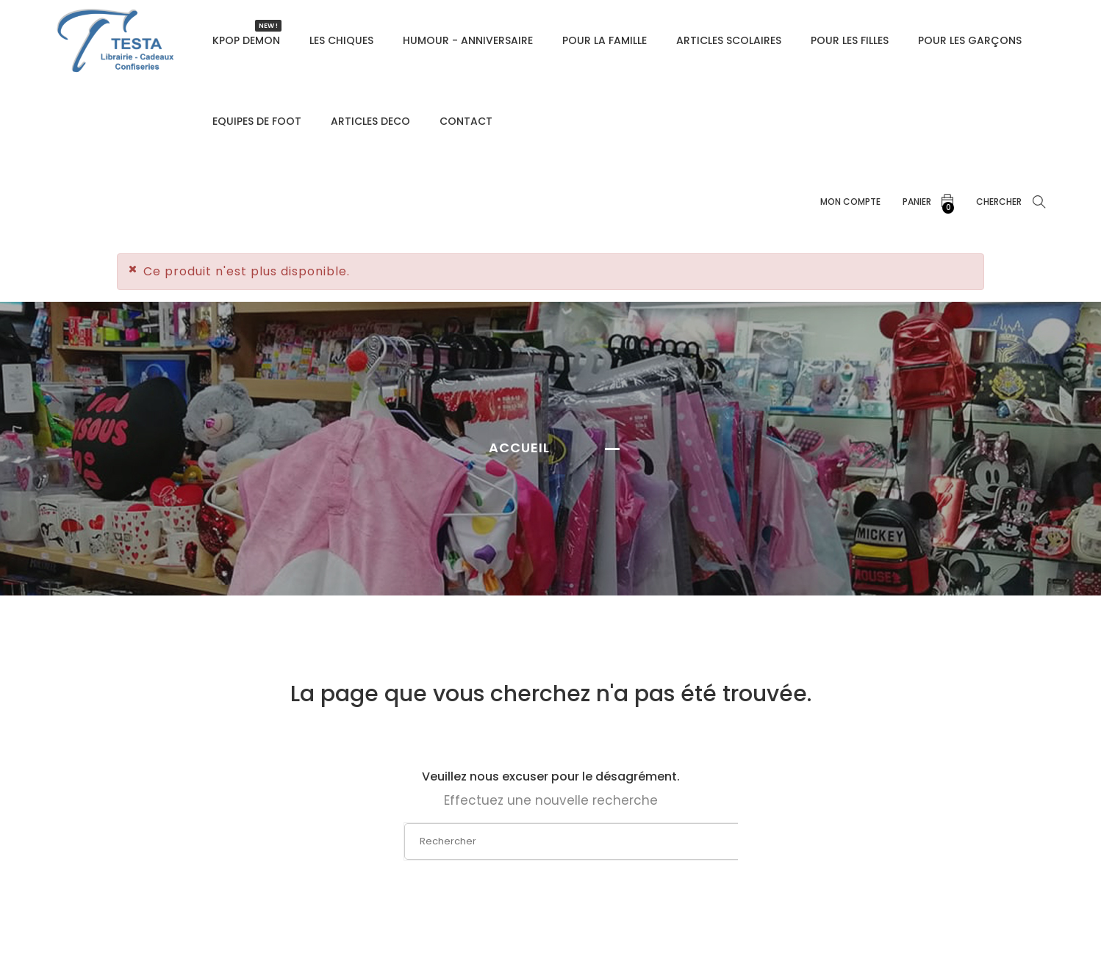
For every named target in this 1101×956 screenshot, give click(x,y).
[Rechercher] (552, 841)
